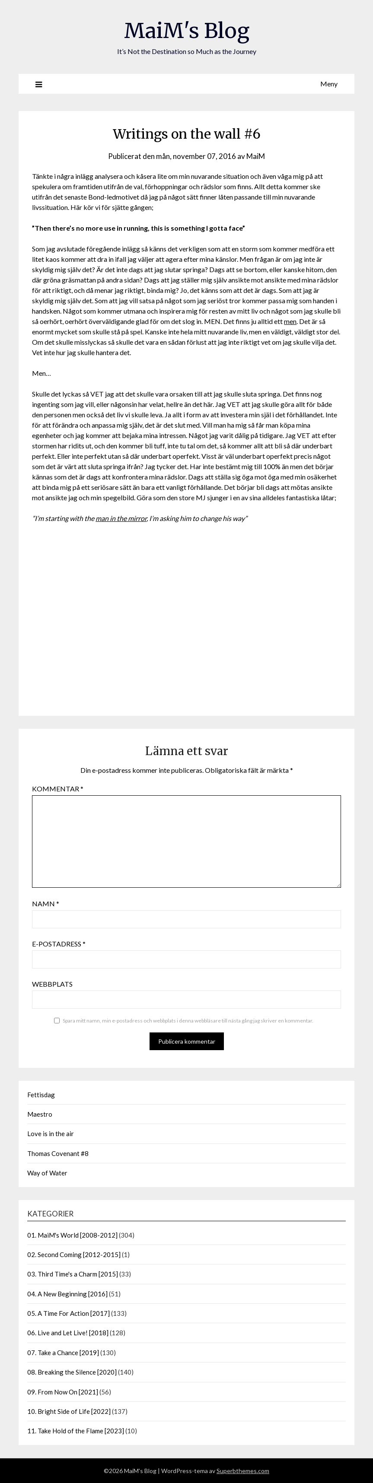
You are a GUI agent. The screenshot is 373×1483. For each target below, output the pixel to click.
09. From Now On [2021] (62, 1392)
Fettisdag (41, 1095)
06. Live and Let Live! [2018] (67, 1333)
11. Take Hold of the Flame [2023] (75, 1431)
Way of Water (47, 1173)
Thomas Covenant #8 (58, 1153)
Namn (45, 903)
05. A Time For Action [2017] (68, 1313)
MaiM (255, 156)
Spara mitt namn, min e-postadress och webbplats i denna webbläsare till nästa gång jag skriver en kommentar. (188, 1020)
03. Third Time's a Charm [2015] (72, 1274)
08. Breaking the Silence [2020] (72, 1372)
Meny (329, 83)
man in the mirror (121, 518)
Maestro (39, 1114)
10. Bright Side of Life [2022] (69, 1411)
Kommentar (57, 788)
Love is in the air (50, 1133)
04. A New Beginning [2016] (67, 1294)
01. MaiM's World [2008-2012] (72, 1235)
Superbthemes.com (243, 1470)
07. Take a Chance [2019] (63, 1352)
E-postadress (59, 944)
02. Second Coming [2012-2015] (74, 1254)
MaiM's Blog (186, 31)
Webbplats (52, 984)
